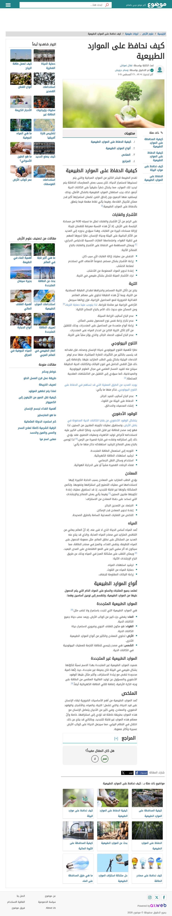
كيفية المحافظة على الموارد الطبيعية (153, 143)
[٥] (76, 439)
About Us (51, 908)
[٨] (72, 609)
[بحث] (107, 5)
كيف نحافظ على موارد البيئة (153, 168)
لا (95, 758)
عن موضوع (50, 896)
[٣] (64, 304)
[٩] (72, 683)
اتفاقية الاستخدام (16, 902)
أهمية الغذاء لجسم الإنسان (40, 408)
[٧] (136, 553)
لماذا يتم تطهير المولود (42, 391)
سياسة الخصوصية (47, 902)
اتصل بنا (21, 896)
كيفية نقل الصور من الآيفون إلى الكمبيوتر (37, 400)
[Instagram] (149, 897)
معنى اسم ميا (48, 439)
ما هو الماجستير (46, 415)
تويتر (131, 773)
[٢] (136, 244)
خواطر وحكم (49, 371)
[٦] (110, 493)
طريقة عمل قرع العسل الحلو (40, 378)
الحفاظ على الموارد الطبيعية (153, 178)
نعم (105, 758)
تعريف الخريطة (47, 384)
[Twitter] (156, 897)
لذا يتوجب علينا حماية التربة (81, 304)
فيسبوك (143, 773)
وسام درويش (121, 70)
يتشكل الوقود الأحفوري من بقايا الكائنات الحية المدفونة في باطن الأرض (102, 423)
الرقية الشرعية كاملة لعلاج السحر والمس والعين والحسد (37, 430)
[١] (102, 206)
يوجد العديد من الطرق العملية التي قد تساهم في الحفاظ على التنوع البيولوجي (100, 387)
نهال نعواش (126, 65)
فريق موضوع (18, 908)
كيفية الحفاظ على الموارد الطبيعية (155, 156)
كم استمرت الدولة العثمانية (40, 421)
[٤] (125, 378)
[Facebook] (163, 897)
